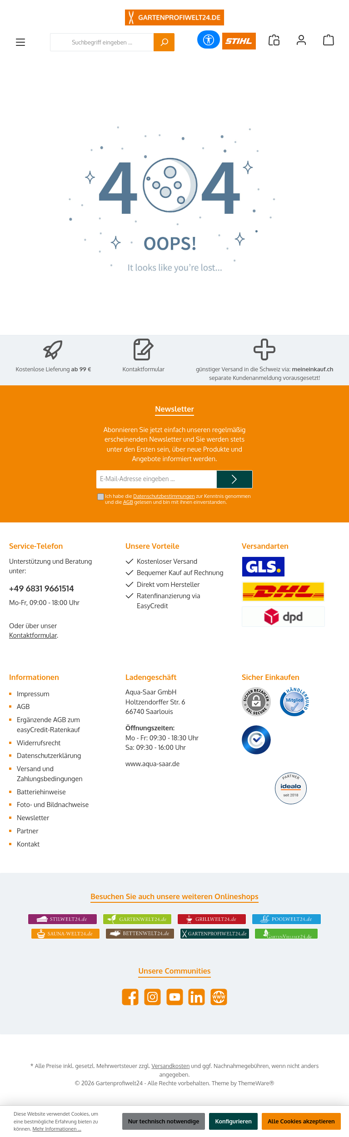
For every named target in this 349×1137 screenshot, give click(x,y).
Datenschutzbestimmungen (163, 496)
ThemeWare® (256, 1083)
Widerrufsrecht (38, 742)
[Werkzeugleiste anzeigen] (208, 39)
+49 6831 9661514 (41, 588)
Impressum (33, 693)
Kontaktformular (144, 369)
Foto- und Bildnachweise (53, 804)
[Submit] (234, 479)
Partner (27, 831)
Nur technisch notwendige (163, 1121)
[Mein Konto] (301, 39)
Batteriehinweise (41, 792)
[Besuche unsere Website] (219, 997)
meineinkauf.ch (313, 369)
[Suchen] (164, 42)
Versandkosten (170, 1065)
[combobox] (102, 42)
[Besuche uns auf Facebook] (130, 997)
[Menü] (20, 42)
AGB (128, 502)
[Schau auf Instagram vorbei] (152, 997)
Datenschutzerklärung (49, 755)
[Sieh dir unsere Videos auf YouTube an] (175, 997)
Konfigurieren (233, 1121)
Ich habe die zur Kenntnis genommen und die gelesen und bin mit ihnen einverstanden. (177, 499)
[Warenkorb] (328, 39)
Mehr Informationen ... (57, 1129)
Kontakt (28, 844)
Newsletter (33, 817)
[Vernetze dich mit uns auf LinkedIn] (196, 997)
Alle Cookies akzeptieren (301, 1121)
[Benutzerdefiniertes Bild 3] (256, 739)
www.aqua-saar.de (152, 763)
